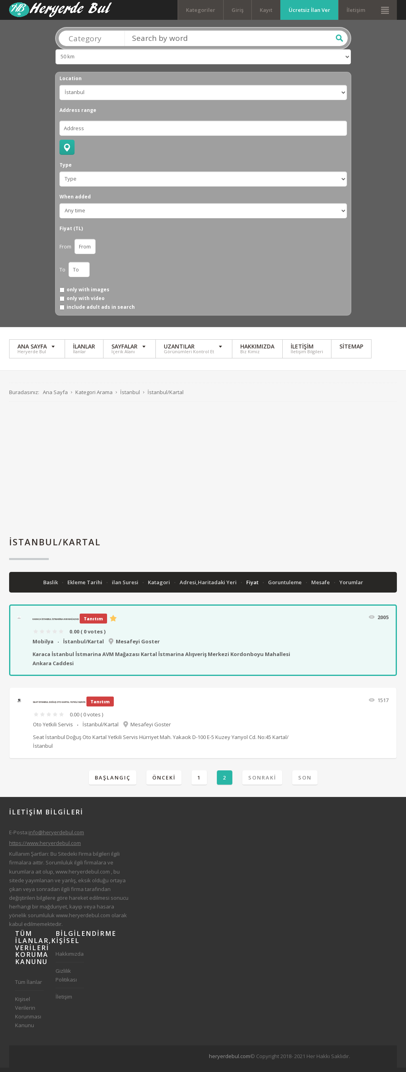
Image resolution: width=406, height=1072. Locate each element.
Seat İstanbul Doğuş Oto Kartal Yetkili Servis (59, 706)
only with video (86, 303)
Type (65, 169)
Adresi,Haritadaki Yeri (209, 586)
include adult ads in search (101, 312)
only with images (88, 294)
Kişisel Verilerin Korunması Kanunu (28, 1016)
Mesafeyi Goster (138, 645)
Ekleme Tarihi (85, 586)
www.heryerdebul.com (83, 876)
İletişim (356, 9)
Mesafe (321, 586)
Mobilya (43, 645)
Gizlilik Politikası (66, 979)
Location (70, 83)
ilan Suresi (126, 586)
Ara (339, 42)
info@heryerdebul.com (56, 836)
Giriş (237, 9)
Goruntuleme (285, 586)
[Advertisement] (203, 473)
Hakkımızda (70, 958)
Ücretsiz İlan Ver (309, 9)
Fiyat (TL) (71, 233)
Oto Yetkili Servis (53, 728)
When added (75, 201)
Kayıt (266, 9)
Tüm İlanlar (28, 986)
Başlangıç (112, 781)
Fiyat (253, 586)
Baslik (51, 586)
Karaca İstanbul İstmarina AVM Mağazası (56, 623)
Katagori (159, 586)
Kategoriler (200, 9)
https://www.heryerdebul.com (45, 847)
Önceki (164, 781)
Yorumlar (351, 586)
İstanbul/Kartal (83, 645)
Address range (77, 114)
